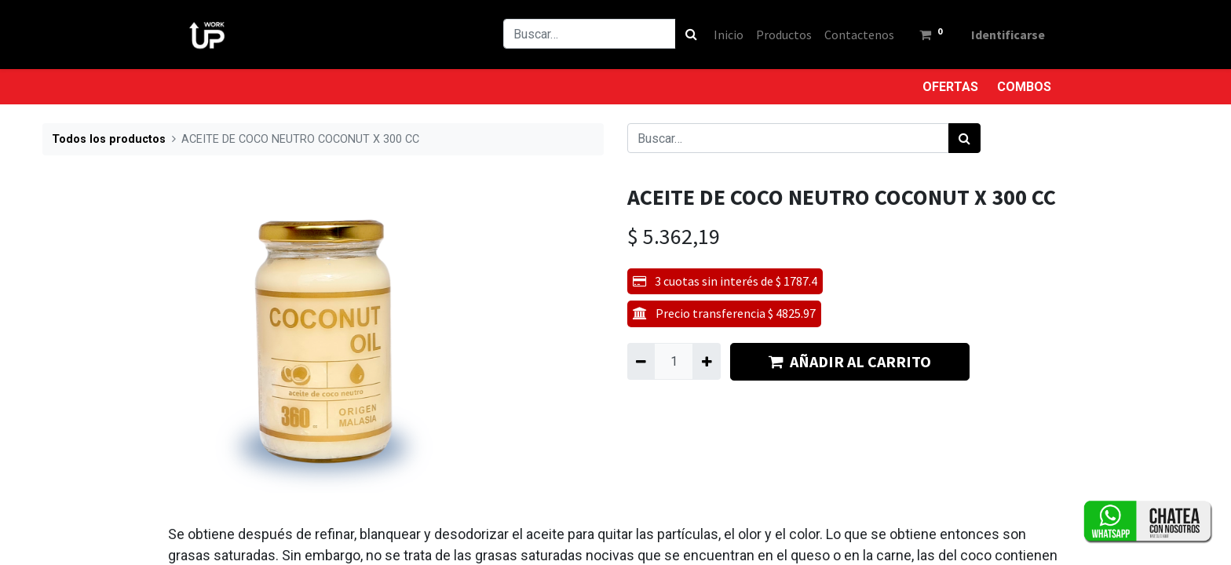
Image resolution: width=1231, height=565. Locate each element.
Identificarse (1008, 34)
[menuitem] (728, 34)
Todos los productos (109, 139)
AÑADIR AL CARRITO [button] (850, 361)
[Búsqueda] (691, 34)
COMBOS (1024, 86)
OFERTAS (950, 86)
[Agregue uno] (706, 361)
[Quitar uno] (641, 361)
